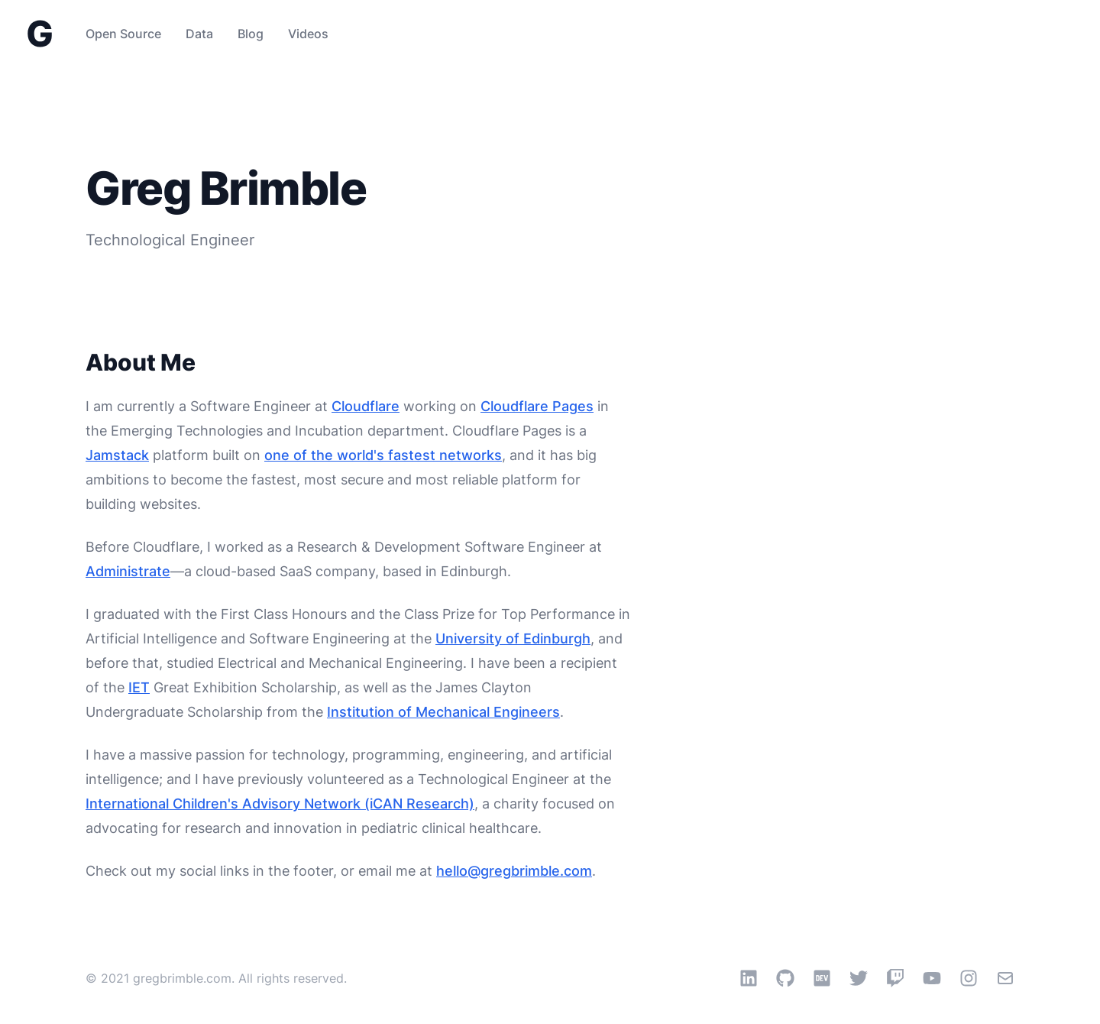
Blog (251, 33)
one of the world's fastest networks (383, 455)
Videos (308, 33)
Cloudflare (366, 406)
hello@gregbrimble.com (514, 871)
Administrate (128, 571)
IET (139, 687)
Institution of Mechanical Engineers (443, 712)
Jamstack (117, 455)
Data (199, 33)
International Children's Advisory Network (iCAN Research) (280, 804)
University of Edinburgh (512, 638)
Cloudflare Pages (537, 406)
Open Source (123, 33)
